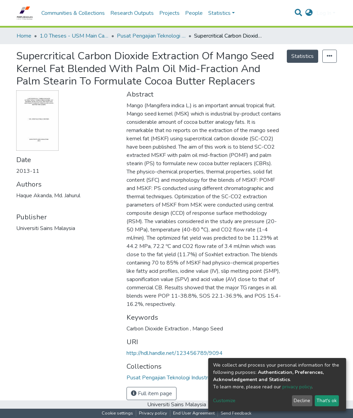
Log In (323, 13)
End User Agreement (194, 413)
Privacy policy (153, 413)
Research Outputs (132, 13)
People (194, 13)
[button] (309, 13)
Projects (169, 13)
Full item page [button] (151, 393)
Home (24, 36)
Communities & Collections (73, 13)
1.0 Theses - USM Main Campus (74, 36)
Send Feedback (236, 413)
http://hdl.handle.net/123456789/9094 (175, 353)
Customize (224, 400)
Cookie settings (117, 413)
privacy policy (297, 387)
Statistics (302, 56)
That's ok (326, 400)
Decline (302, 400)
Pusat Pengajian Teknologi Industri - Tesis (151, 36)
